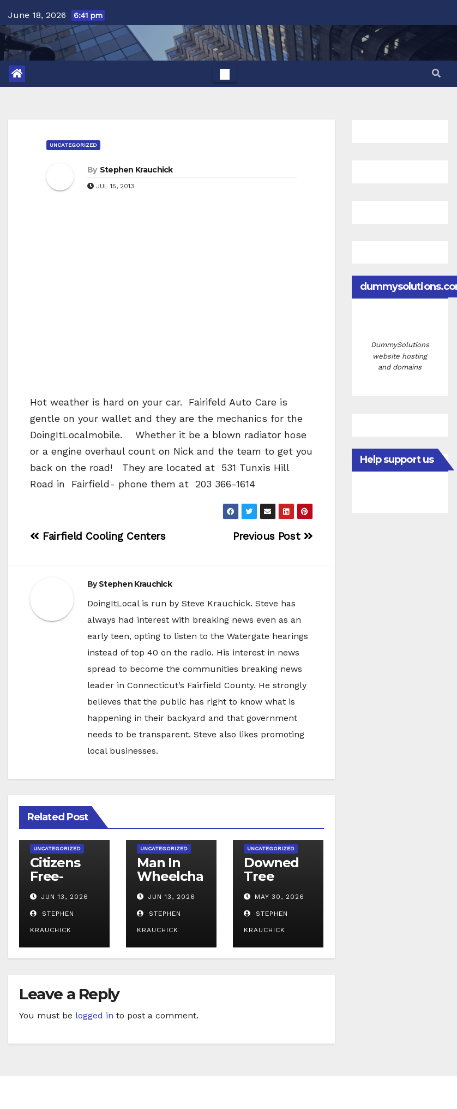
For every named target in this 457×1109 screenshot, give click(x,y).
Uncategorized (73, 145)
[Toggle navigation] (225, 73)
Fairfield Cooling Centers (98, 536)
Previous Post (272, 536)
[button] (436, 73)
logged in (94, 1015)
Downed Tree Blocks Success (271, 883)
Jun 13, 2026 (64, 897)
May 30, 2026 (279, 897)
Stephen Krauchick (136, 170)
